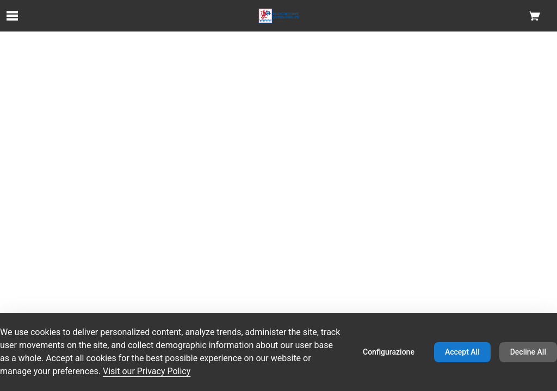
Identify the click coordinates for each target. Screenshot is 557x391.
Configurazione (388, 352)
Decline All (528, 352)
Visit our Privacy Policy (146, 371)
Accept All (462, 352)
